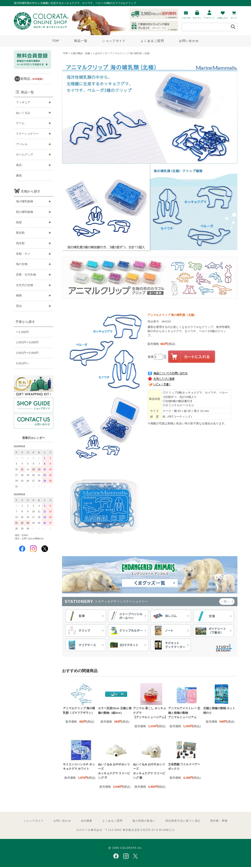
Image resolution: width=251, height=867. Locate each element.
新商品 (32, 78)
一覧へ (227, 601)
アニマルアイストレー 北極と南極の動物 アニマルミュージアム (184, 713)
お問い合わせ (189, 41)
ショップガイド (114, 41)
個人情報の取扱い (144, 820)
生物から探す (31, 191)
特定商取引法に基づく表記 (183, 820)
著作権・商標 (219, 820)
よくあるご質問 (152, 41)
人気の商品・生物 (80, 53)
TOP (55, 41)
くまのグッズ (100, 53)
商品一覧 (80, 41)
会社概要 (87, 820)
